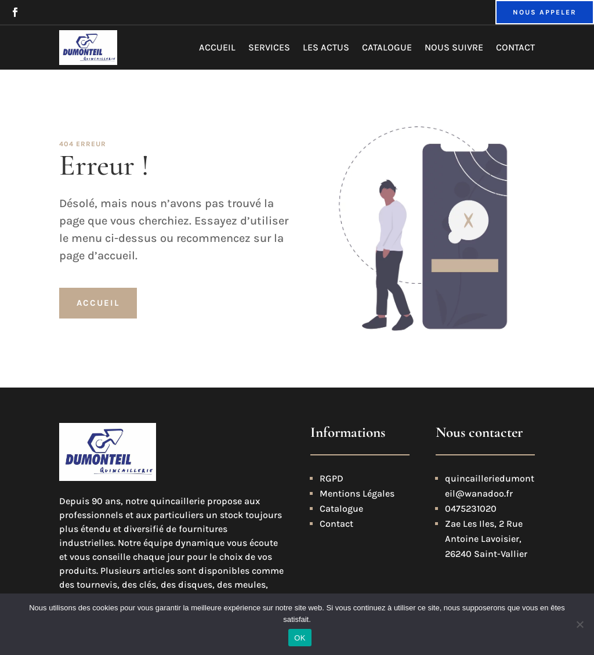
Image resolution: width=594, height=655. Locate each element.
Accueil (217, 47)
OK (299, 638)
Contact (515, 47)
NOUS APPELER (545, 12)
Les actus (326, 47)
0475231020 (471, 508)
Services (269, 47)
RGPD (331, 478)
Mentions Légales (357, 493)
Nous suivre (454, 47)
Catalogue (387, 47)
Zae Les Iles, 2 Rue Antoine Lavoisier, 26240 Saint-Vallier (486, 538)
